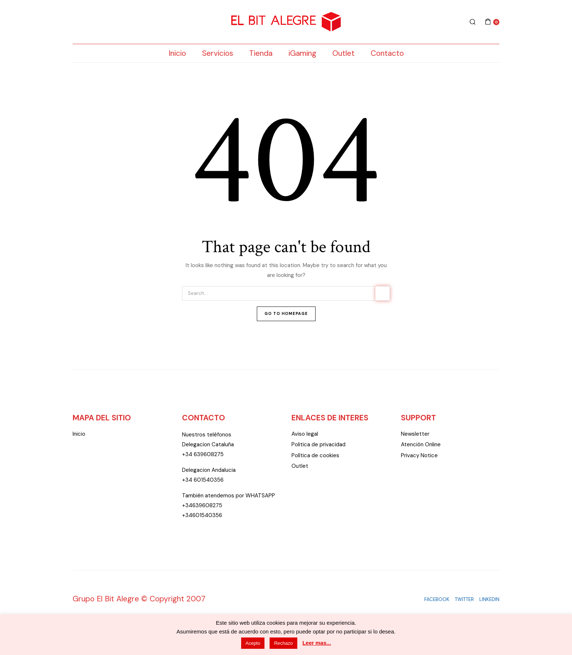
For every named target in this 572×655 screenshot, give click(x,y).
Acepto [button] (253, 643)
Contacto (387, 53)
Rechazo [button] (283, 643)
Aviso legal (304, 434)
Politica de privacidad (318, 444)
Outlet (343, 53)
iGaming (302, 53)
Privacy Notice (419, 455)
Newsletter (415, 434)
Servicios (217, 53)
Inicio (177, 53)
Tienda (261, 53)
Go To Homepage (286, 313)
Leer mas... (316, 643)
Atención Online (421, 444)
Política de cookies (315, 455)
